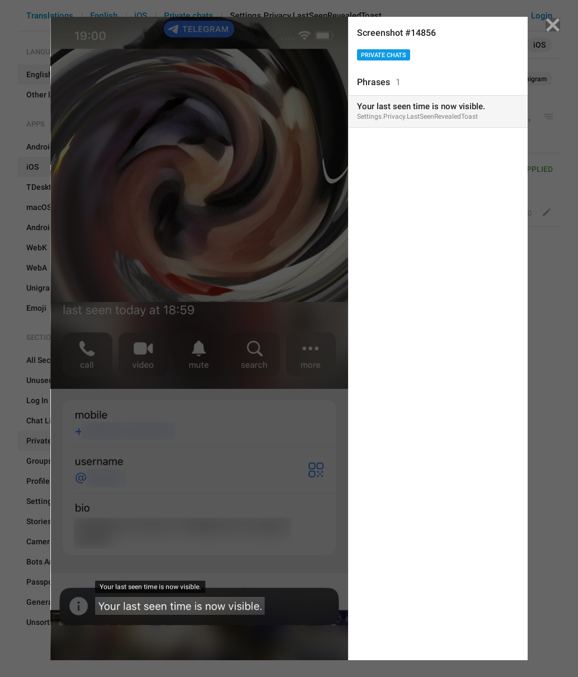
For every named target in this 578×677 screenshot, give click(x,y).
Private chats (383, 55)
